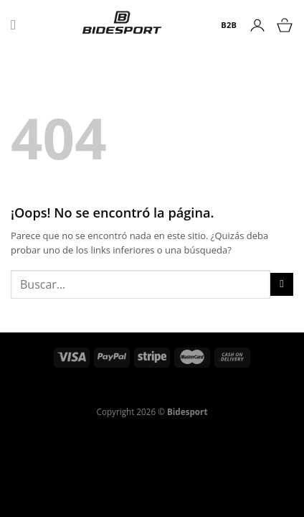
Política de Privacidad (89, 393)
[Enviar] (281, 284)
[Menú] (18, 25)
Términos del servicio (201, 384)
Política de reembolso (101, 384)
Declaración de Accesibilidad (203, 393)
